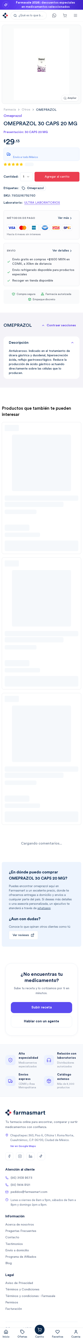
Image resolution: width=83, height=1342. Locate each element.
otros (26, 109)
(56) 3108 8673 (18, 1177)
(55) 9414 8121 (17, 1184)
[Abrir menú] (75, 15)
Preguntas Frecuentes (20, 1231)
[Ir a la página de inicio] (5, 15)
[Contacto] (54, 15)
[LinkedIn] (31, 1156)
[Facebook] (9, 1156)
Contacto (12, 1237)
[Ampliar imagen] (70, 98)
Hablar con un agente (41, 1026)
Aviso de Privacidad (19, 1283)
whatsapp (44, 908)
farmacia (10, 109)
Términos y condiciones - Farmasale (30, 1296)
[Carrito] (65, 15)
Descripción (41, 342)
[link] (46, 109)
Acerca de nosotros (19, 1224)
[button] (29, 15)
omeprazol (33, 188)
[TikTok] (41, 1156)
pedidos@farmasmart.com (26, 1192)
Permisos (11, 1302)
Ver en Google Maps (23, 1146)
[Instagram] (20, 1156)
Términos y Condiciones (22, 1289)
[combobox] (26, 176)
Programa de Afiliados (20, 1256)
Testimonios (14, 1244)
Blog (8, 1263)
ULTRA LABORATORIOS (42, 202)
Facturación (13, 1308)
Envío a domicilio (17, 1250)
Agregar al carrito (57, 176)
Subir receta (41, 1012)
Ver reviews (23, 935)
